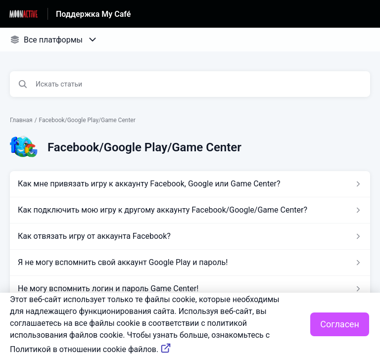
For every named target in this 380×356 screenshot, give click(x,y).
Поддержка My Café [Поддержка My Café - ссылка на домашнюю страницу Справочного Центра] (93, 14)
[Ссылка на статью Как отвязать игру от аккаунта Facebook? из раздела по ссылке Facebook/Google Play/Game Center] (190, 236)
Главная (21, 120)
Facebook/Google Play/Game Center (87, 120)
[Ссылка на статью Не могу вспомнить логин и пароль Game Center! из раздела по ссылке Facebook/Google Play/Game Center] (190, 289)
